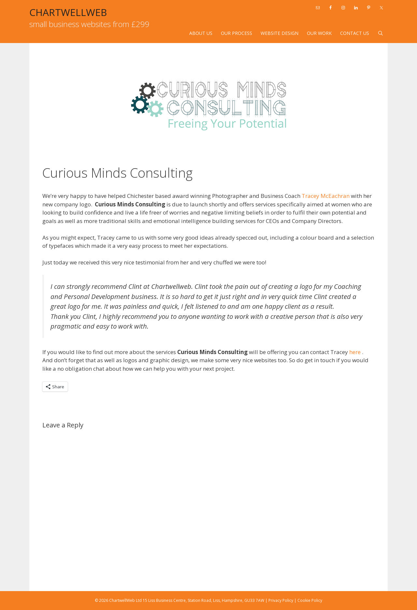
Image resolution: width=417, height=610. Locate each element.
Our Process (236, 33)
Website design (279, 33)
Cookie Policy (309, 600)
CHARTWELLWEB (68, 12)
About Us (200, 33)
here (355, 352)
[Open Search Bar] (380, 33)
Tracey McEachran (326, 196)
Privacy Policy (280, 600)
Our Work (319, 33)
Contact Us (354, 33)
